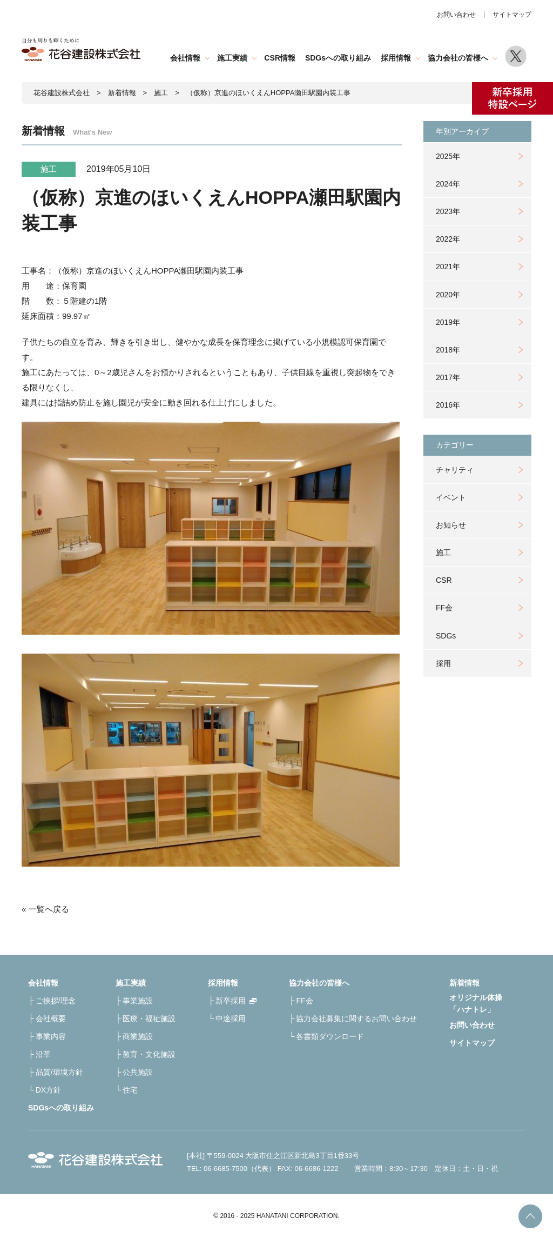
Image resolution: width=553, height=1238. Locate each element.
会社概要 (51, 1018)
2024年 (448, 183)
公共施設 (138, 1072)
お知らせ (451, 525)
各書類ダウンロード (330, 1036)
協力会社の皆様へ (458, 58)
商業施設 (138, 1036)
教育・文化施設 (149, 1054)
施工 (443, 552)
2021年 (448, 266)
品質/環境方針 (59, 1072)
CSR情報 (279, 58)
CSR (444, 580)
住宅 (130, 1090)
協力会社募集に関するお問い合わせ (356, 1018)
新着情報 (122, 93)
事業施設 (138, 1000)
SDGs (446, 635)
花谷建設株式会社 (61, 93)
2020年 (448, 294)
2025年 (448, 156)
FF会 (444, 607)
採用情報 (396, 58)
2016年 (448, 405)
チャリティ (455, 469)
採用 (443, 663)
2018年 (448, 349)
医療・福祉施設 (149, 1018)
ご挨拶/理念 (56, 1000)
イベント (451, 497)
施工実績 (232, 58)
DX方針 (48, 1090)
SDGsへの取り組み (338, 58)
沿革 (43, 1054)
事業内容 (51, 1036)
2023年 (448, 211)
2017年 (448, 377)
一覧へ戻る (49, 909)
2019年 (448, 322)
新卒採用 (230, 1000)
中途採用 (230, 1018)
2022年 (448, 239)
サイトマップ (512, 14)
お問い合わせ (456, 14)
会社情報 (185, 58)
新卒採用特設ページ (512, 98)
